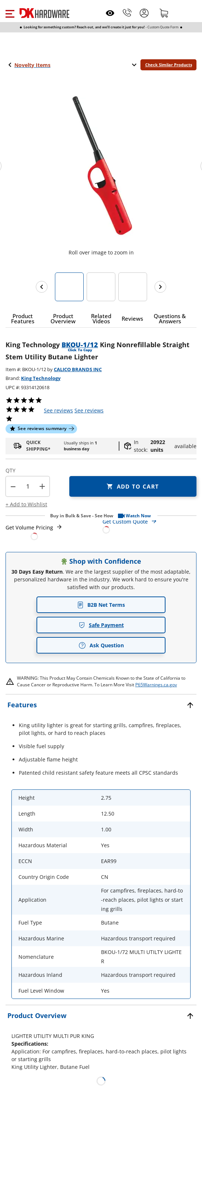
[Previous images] (42, 287)
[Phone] (127, 12)
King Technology (40, 378)
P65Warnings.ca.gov (156, 685)
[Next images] (160, 287)
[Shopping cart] (164, 12)
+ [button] (42, 486)
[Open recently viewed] (110, 13)
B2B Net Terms (101, 604)
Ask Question (101, 645)
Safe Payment (101, 625)
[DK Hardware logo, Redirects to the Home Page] (44, 13)
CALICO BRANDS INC (78, 369)
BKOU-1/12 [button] (80, 344)
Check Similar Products (168, 64)
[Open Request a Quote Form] (34, 532)
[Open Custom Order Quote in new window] (149, 525)
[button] (10, 13)
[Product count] (27, 486)
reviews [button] (89, 410)
